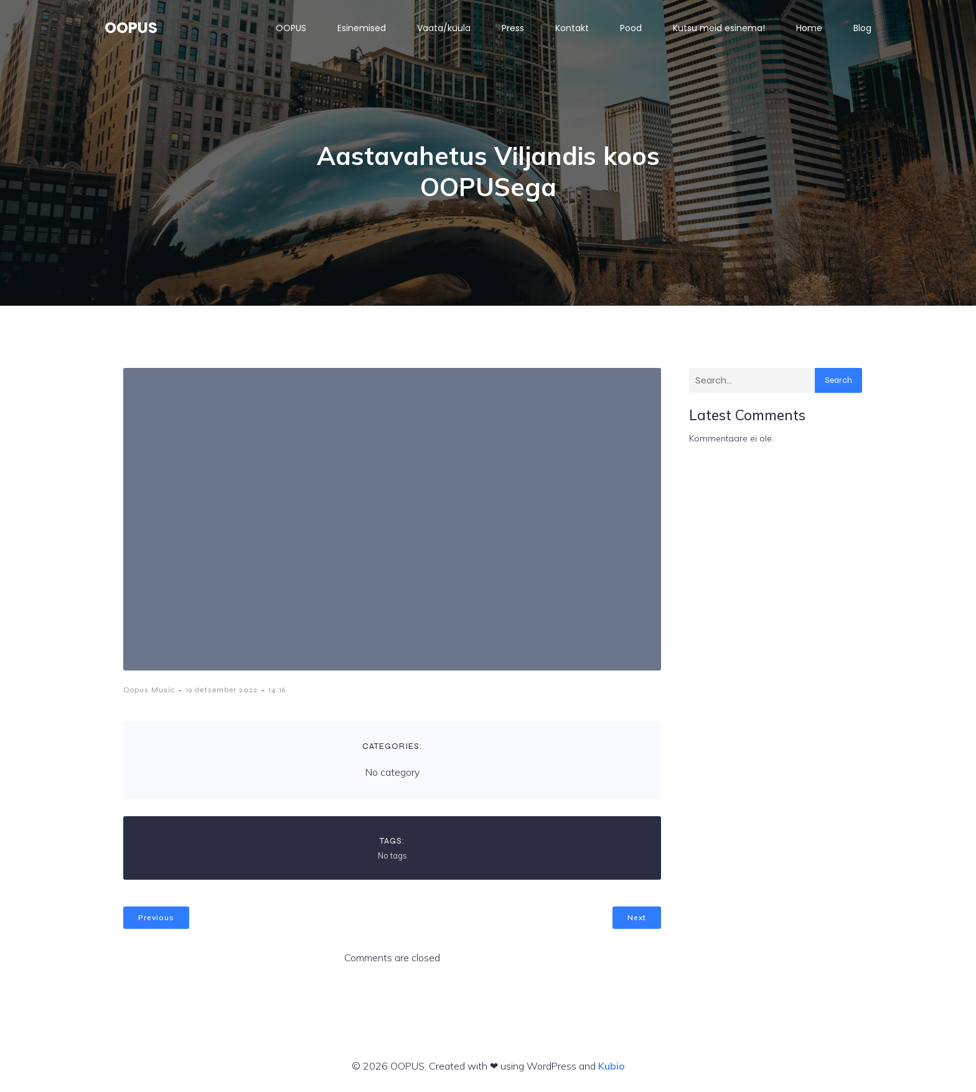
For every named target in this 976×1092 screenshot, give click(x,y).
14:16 (277, 689)
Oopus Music (149, 689)
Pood (631, 28)
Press (513, 28)
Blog (862, 28)
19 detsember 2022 (221, 689)
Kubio (611, 1066)
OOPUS (291, 28)
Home (809, 28)
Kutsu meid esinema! (719, 28)
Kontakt (572, 28)
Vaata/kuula (444, 28)
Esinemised (361, 28)
